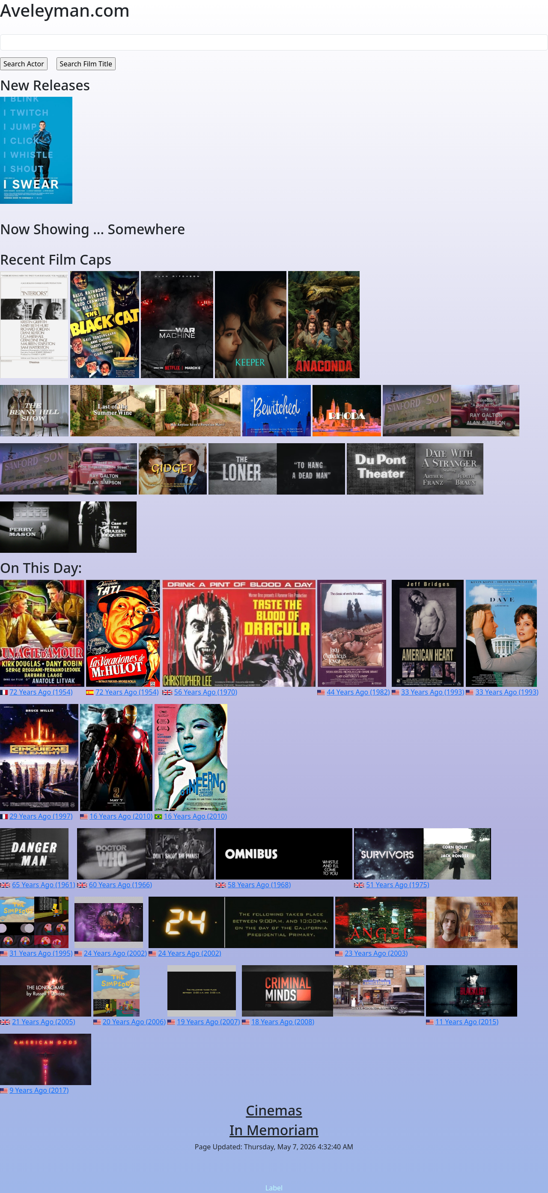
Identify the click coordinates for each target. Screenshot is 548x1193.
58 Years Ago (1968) (259, 884)
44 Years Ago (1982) (358, 692)
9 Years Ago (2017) (38, 1090)
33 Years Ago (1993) (432, 692)
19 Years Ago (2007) (208, 1021)
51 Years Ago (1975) (397, 884)
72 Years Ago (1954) (40, 692)
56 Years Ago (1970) (205, 692)
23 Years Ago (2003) (376, 953)
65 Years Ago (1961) (43, 884)
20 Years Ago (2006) (134, 1021)
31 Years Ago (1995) (40, 953)
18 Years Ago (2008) (282, 1021)
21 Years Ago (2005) (43, 1021)
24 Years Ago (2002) (115, 953)
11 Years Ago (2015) (466, 1021)
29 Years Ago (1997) (40, 816)
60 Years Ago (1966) (120, 884)
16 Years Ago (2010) (120, 816)
